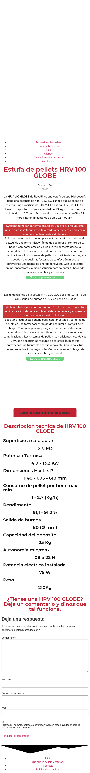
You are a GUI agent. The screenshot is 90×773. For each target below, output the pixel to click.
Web (4, 708)
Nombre (7, 679)
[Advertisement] (45, 116)
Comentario (9, 638)
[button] (45, 412)
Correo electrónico (13, 693)
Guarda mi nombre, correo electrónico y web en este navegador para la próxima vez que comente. (41, 726)
